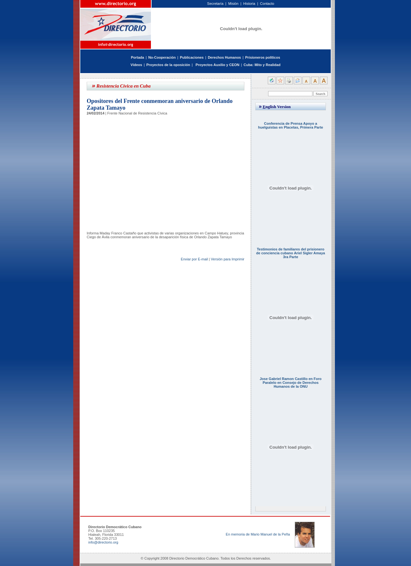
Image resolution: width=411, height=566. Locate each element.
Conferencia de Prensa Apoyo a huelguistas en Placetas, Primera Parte (290, 125)
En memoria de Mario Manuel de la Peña (258, 534)
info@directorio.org (103, 542)
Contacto (267, 3)
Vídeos (136, 65)
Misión (233, 3)
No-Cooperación (162, 57)
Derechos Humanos (224, 57)
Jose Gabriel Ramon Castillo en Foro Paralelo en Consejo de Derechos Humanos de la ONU (291, 382)
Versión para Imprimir (227, 259)
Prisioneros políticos (262, 57)
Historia (249, 3)
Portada (137, 57)
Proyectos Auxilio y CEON (218, 65)
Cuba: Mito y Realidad (261, 65)
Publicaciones (192, 57)
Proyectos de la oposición (168, 65)
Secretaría (215, 3)
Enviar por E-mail (194, 259)
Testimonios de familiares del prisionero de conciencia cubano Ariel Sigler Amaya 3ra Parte (290, 253)
